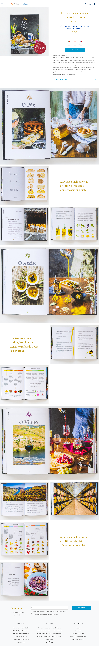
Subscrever (81, 607)
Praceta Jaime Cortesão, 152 (21, 628)
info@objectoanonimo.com (21, 633)
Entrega (78, 628)
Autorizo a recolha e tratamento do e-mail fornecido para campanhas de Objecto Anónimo (50, 613)
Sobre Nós (78, 631)
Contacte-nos (21, 642)
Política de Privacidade (78, 633)
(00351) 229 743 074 (21, 636)
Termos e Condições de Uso (78, 636)
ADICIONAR (75, 50)
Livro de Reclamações (78, 639)
